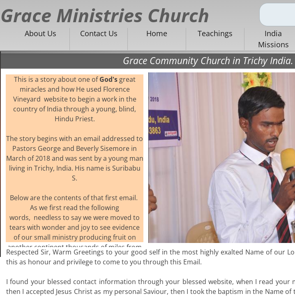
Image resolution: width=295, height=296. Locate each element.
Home (156, 33)
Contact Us (99, 33)
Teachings (215, 33)
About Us (40, 33)
